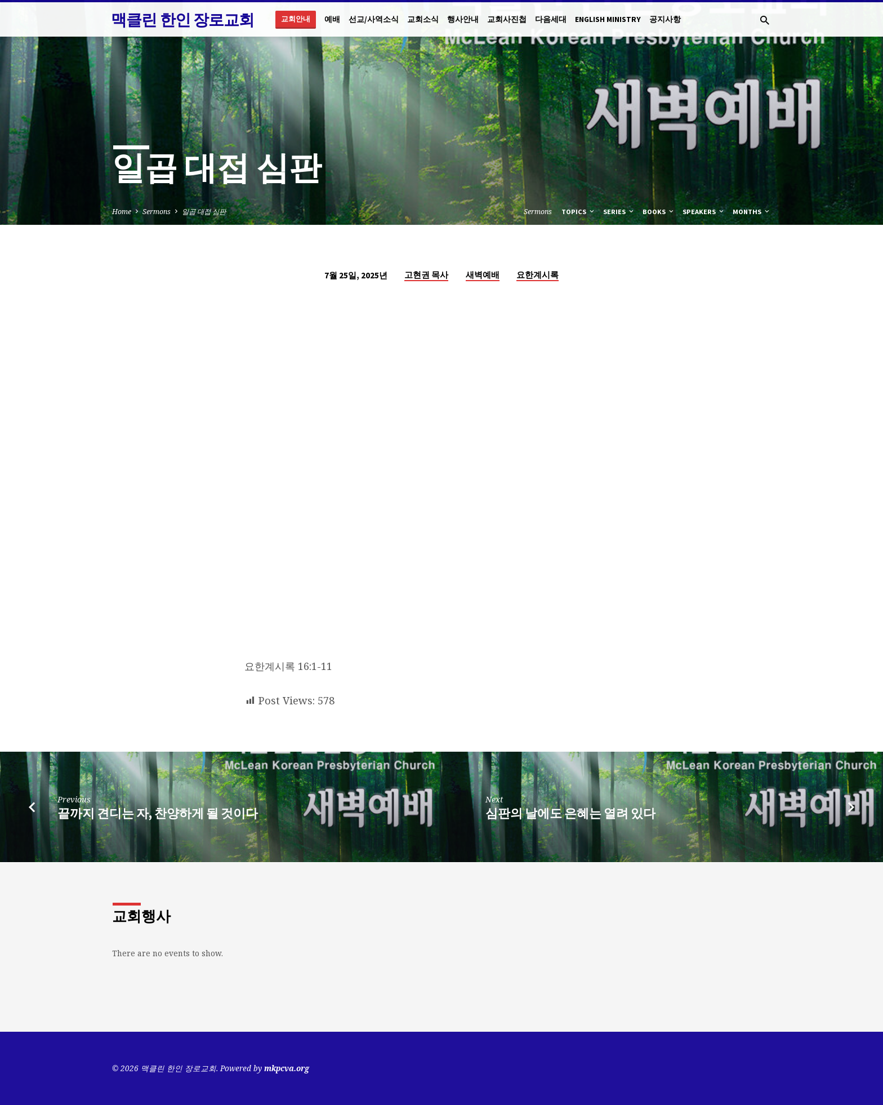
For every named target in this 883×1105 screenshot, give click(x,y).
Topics (578, 211)
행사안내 (463, 19)
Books (659, 211)
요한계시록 (537, 274)
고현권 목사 (426, 274)
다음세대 (551, 19)
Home (121, 211)
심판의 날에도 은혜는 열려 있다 (570, 813)
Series (619, 211)
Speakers (704, 211)
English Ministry (608, 19)
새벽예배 (483, 274)
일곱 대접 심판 (204, 211)
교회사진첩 (507, 19)
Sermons (156, 211)
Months (752, 211)
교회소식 (423, 19)
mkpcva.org (286, 1068)
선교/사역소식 (374, 19)
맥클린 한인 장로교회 (182, 20)
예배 (332, 19)
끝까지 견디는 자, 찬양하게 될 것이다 (157, 813)
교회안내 (295, 19)
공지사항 (665, 19)
